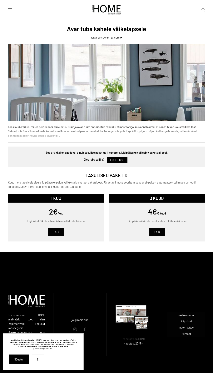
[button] (10, 9)
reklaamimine (186, 315)
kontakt (186, 333)
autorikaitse (186, 327)
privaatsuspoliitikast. (43, 348)
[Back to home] (106, 9)
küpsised (186, 321)
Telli (56, 232)
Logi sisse (117, 160)
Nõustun (19, 359)
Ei (38, 359)
